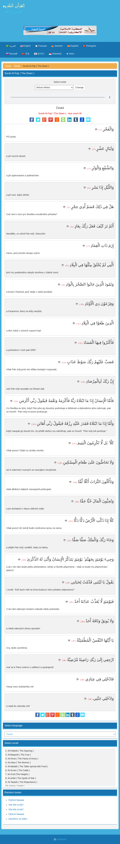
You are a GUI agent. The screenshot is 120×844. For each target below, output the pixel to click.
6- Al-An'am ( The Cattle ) (17, 770)
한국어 (39, 53)
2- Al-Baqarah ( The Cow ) (18, 754)
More (70, 53)
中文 (26, 53)
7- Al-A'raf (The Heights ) (17, 774)
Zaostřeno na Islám (17, 819)
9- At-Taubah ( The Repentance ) (21, 782)
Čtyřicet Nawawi (16, 800)
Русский (11, 53)
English (25, 46)
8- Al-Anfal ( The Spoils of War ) (20, 778)
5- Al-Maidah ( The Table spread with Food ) (26, 766)
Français (41, 46)
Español (72, 46)
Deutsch (56, 46)
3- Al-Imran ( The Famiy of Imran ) (21, 758)
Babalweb (61, 839)
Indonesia (55, 53)
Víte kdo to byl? (16, 804)
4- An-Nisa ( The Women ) (18, 762)
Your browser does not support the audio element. (60, 97)
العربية (11, 46)
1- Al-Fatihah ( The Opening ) (19, 751)
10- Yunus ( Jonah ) (14, 786)
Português (89, 46)
